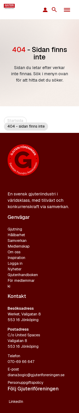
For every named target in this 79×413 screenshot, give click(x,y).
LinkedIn (16, 401)
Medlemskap (18, 246)
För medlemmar (21, 280)
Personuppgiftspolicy (25, 382)
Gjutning (15, 229)
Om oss (14, 251)
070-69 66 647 (21, 361)
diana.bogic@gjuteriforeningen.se (36, 374)
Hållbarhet (16, 234)
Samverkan (17, 240)
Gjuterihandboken (23, 274)
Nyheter (15, 269)
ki (9, 286)
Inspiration (16, 257)
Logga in (15, 263)
